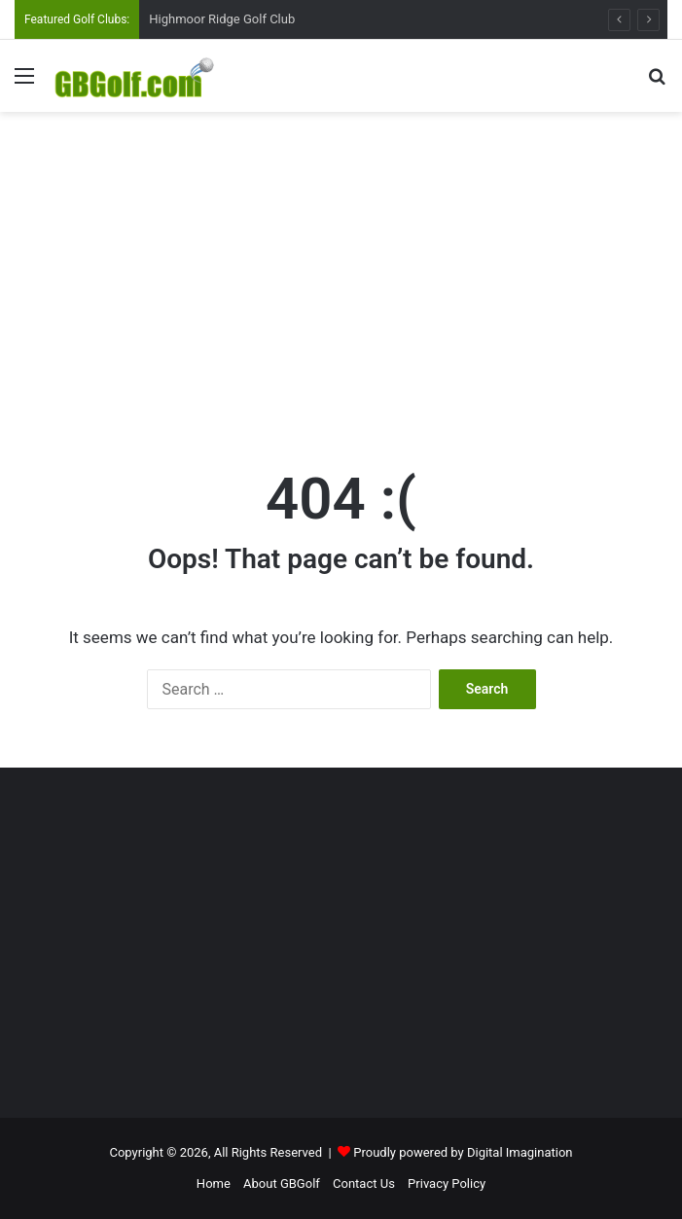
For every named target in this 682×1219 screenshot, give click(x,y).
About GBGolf (281, 1183)
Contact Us (364, 1183)
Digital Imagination (520, 1152)
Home (214, 1183)
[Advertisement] (348, 267)
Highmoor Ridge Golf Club (222, 19)
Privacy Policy (446, 1183)
